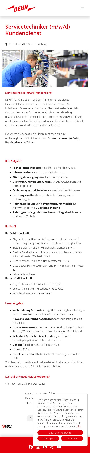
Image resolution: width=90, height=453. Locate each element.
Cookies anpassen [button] (48, 438)
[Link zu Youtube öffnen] (59, 447)
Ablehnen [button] (72, 438)
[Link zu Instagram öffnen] (38, 447)
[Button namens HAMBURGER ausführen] (82, 8)
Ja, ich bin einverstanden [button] (60, 432)
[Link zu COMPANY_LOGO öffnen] (20, 8)
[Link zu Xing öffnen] (51, 447)
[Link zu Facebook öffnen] (31, 447)
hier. (79, 426)
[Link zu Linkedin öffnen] (45, 447)
